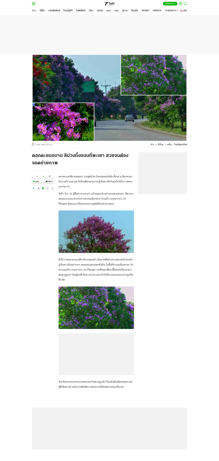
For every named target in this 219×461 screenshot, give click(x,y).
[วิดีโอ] (42, 11)
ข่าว (152, 145)
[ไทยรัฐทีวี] (68, 11)
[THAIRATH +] (171, 11)
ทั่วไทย (160, 145)
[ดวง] (109, 11)
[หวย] (116, 11)
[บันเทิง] (100, 11)
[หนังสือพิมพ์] (54, 11)
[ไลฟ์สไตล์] (80, 11)
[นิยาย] (125, 11)
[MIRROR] (157, 11)
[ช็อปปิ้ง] (134, 11)
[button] (34, 188)
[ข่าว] (34, 11)
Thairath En (170, 4)
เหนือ (169, 145)
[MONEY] (145, 11)
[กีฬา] (91, 11)
